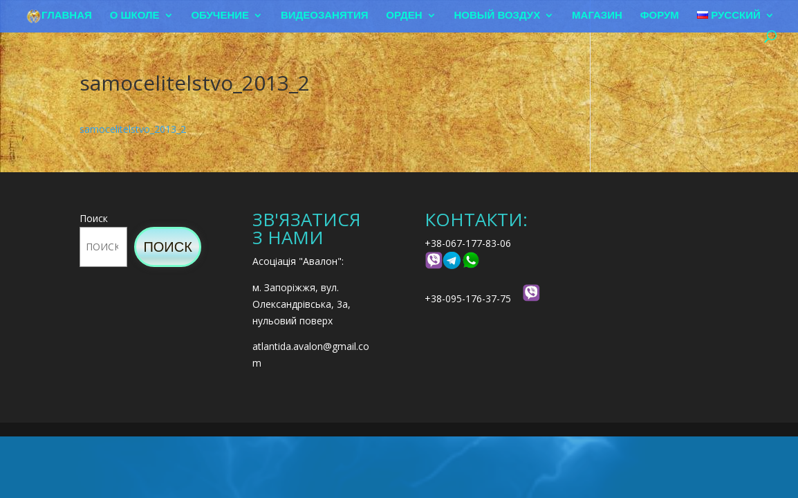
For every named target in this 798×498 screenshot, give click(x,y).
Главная (66, 15)
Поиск (94, 218)
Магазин (597, 15)
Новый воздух (497, 15)
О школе (135, 15)
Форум (659, 15)
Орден (404, 15)
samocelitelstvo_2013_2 (133, 129)
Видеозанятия (325, 15)
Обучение (220, 15)
